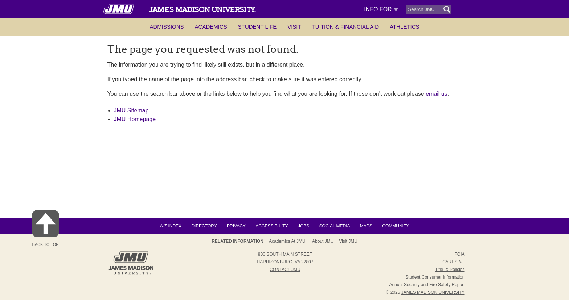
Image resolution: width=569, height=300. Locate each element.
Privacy (236, 226)
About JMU (322, 241)
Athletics (404, 27)
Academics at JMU (287, 241)
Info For (381, 9)
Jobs (303, 226)
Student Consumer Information (434, 277)
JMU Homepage (135, 119)
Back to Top (45, 228)
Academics (211, 27)
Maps (366, 226)
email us (436, 94)
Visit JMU (348, 241)
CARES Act (453, 261)
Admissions (167, 27)
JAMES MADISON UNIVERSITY (433, 292)
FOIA (459, 254)
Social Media (334, 226)
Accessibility (271, 226)
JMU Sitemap (131, 110)
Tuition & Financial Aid (345, 27)
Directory (204, 226)
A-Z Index (170, 226)
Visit (294, 27)
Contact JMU (285, 269)
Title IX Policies (450, 269)
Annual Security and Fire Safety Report (426, 284)
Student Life (257, 27)
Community (395, 226)
